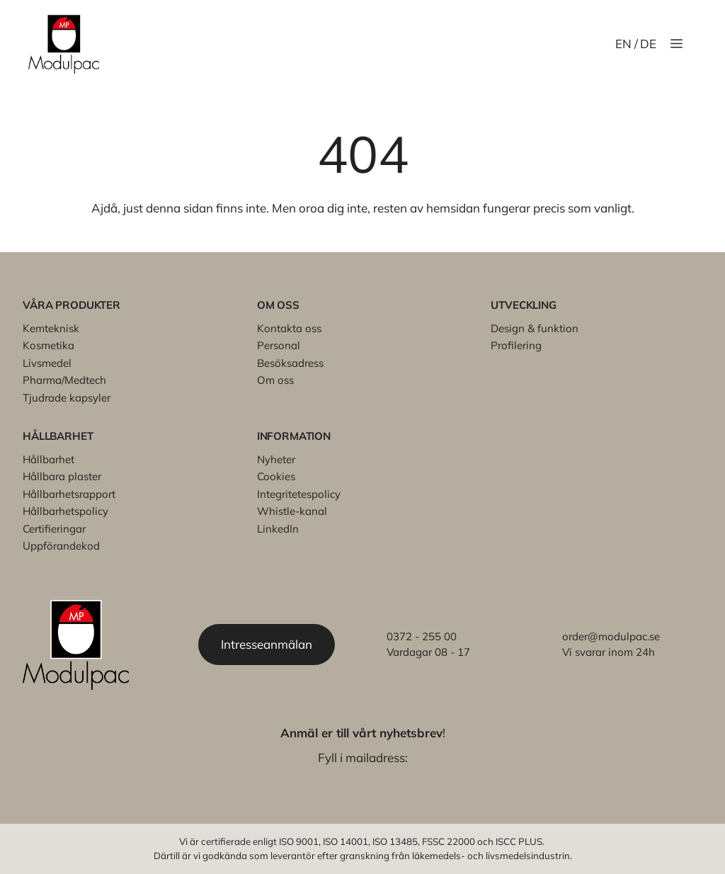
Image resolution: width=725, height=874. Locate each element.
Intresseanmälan (266, 644)
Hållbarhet (48, 459)
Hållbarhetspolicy (65, 511)
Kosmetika (48, 345)
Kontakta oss (289, 328)
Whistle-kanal (292, 511)
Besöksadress (290, 363)
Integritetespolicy (299, 494)
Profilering (516, 345)
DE (648, 43)
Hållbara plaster (62, 476)
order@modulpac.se (611, 636)
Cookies (276, 476)
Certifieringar (54, 528)
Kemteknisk (51, 328)
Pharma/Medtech (64, 380)
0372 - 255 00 (422, 636)
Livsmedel (47, 363)
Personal (278, 345)
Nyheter (276, 459)
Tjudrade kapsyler (66, 397)
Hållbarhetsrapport (69, 494)
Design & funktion (534, 328)
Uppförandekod (61, 545)
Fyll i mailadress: (363, 757)
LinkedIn (278, 528)
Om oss (275, 380)
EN (623, 43)
